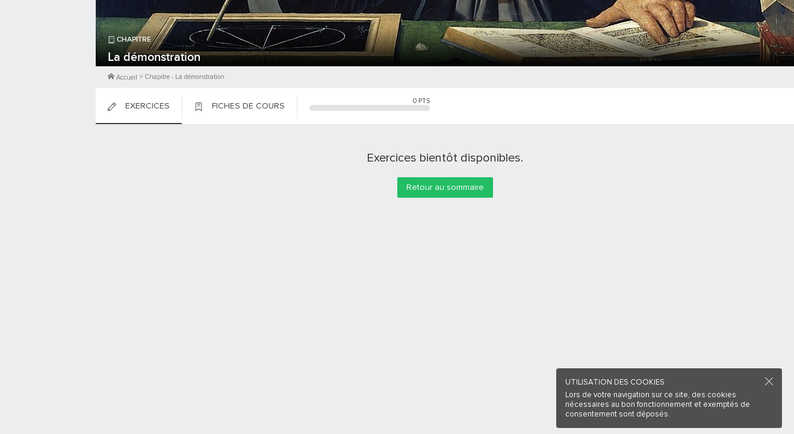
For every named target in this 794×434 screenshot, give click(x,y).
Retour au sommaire (445, 187)
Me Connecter (48, 72)
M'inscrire (48, 54)
